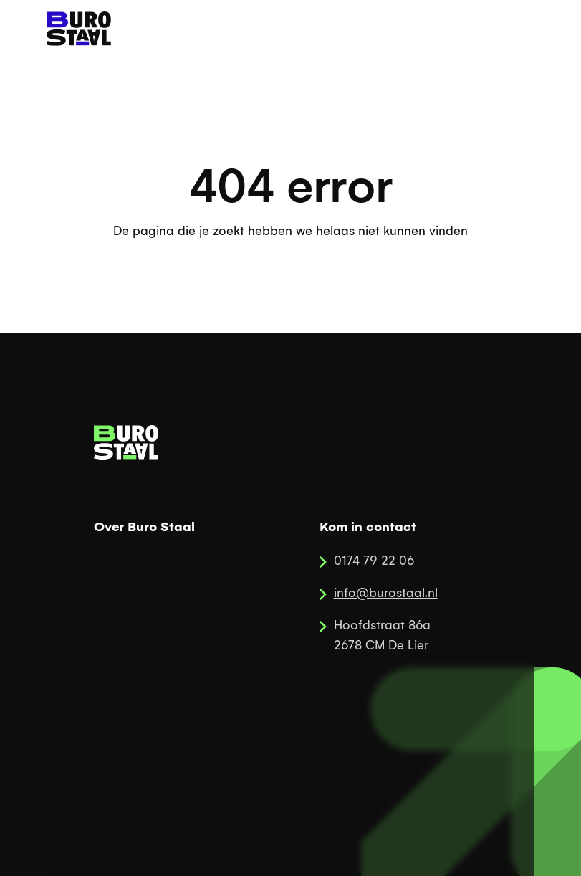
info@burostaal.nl (386, 593)
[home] (79, 28)
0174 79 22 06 (374, 560)
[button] (512, 28)
